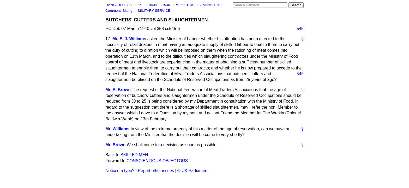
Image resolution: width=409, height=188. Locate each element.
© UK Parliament (192, 170)
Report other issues (156, 170)
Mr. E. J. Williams (129, 39)
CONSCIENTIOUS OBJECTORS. (158, 160)
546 (300, 74)
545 (300, 28)
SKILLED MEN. (135, 154)
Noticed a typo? (119, 170)
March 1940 (185, 5)
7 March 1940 (211, 5)
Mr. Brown (115, 145)
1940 (166, 5)
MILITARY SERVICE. (154, 11)
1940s (152, 5)
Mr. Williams (117, 129)
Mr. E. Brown (118, 89)
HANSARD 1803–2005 (123, 5)
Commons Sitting (119, 11)
